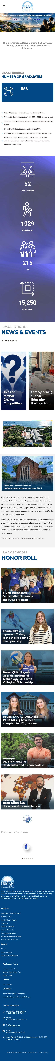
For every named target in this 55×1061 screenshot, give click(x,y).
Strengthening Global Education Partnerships (42, 398)
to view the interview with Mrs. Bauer (22, 538)
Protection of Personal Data (17, 1053)
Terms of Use (32, 1053)
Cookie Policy (43, 1053)
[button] (27, 434)
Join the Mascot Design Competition (13, 398)
